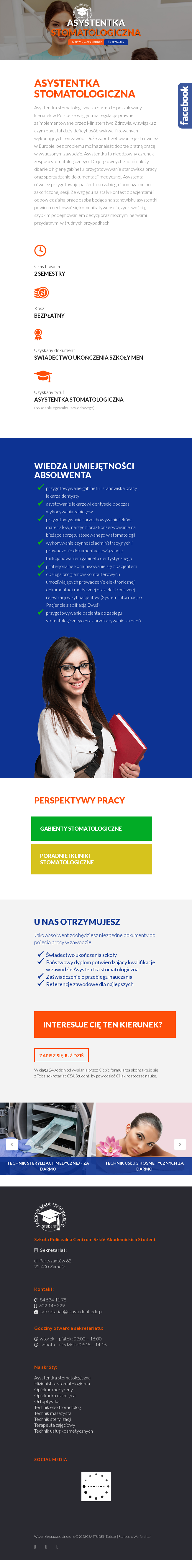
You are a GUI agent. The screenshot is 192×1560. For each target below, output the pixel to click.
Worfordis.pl (142, 1536)
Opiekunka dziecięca (55, 1395)
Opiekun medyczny (53, 1389)
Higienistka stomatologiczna (62, 1383)
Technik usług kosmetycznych (63, 1431)
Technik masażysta (52, 1413)
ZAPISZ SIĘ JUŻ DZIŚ (61, 1055)
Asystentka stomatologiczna (62, 1377)
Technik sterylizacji (52, 1419)
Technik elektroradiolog (57, 1407)
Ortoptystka (47, 1401)
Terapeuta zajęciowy (54, 1425)
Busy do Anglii (47, 1436)
